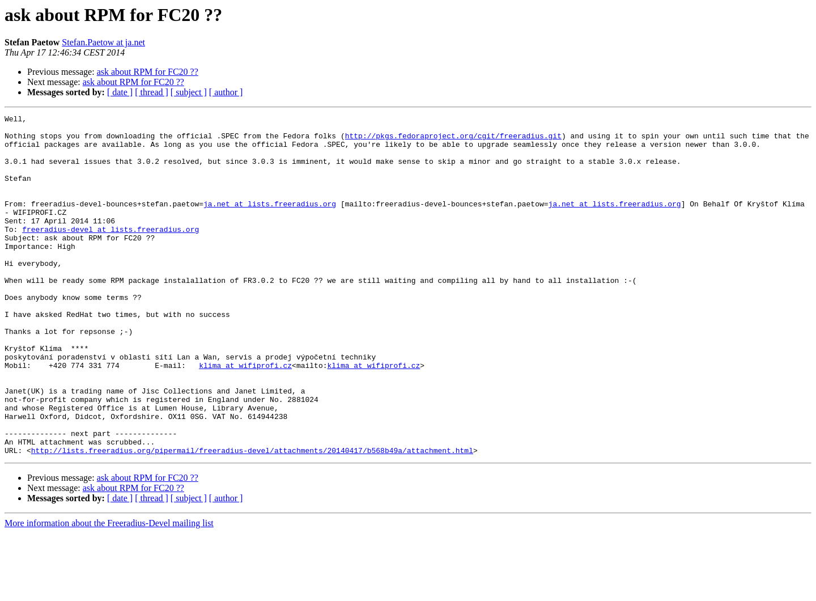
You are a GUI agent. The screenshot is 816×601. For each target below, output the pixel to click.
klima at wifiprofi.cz (245, 416)
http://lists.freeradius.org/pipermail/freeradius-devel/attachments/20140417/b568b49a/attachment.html (252, 518)
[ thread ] (151, 92)
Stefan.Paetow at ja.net (103, 42)
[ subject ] (189, 92)
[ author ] (226, 92)
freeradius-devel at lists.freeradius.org (110, 253)
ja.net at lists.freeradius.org (269, 222)
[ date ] (120, 92)
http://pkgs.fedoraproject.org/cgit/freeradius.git (453, 141)
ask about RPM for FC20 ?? (147, 72)
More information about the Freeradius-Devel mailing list (109, 591)
